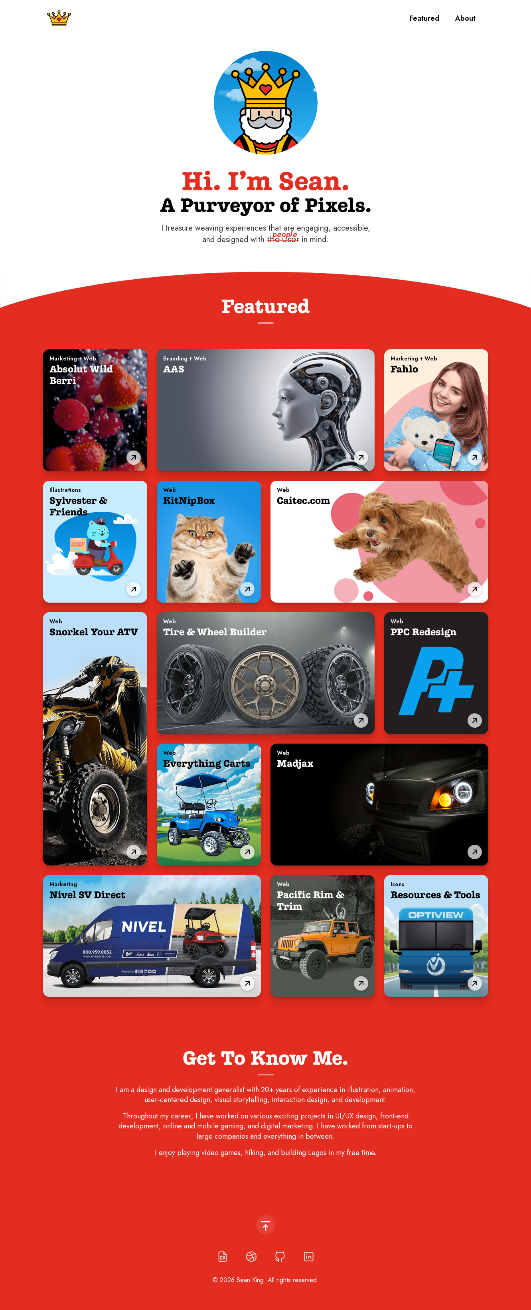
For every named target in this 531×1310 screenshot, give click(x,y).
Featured (424, 18)
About (465, 18)
